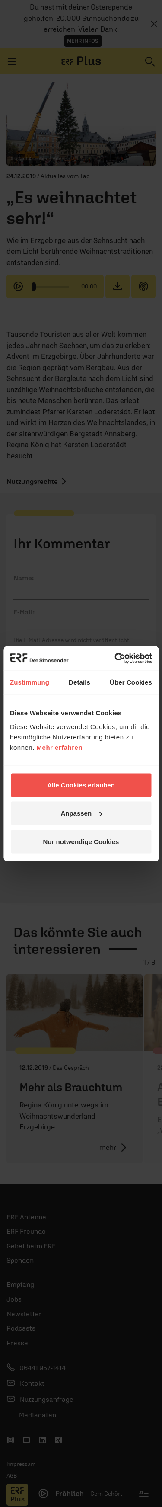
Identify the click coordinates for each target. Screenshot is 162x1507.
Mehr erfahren (60, 747)
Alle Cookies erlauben (81, 784)
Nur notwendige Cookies (81, 841)
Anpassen (81, 813)
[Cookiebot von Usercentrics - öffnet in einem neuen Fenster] (115, 658)
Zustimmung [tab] (29, 682)
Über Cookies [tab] (131, 682)
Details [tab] (79, 682)
